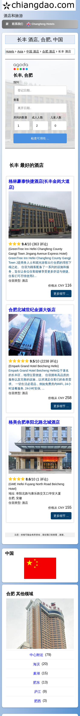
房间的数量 (20, 117)
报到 (16, 82)
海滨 (36, 664)
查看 (16, 99)
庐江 (37, 691)
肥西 (37, 701)
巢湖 (36, 673)
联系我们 (17, 24)
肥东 (36, 682)
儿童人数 (55, 117)
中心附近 (36, 655)
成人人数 (37, 117)
